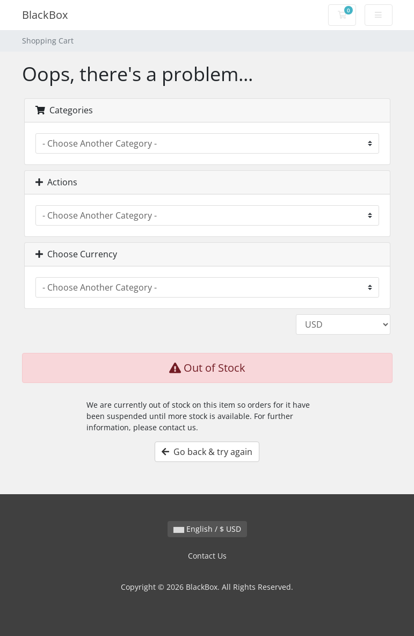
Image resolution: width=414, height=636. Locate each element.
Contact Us (207, 556)
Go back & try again (207, 452)
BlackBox (45, 15)
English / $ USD (207, 529)
